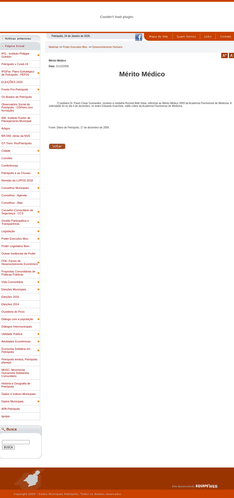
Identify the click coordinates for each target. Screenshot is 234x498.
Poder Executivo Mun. (75, 47)
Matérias (54, 47)
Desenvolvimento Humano (107, 47)
